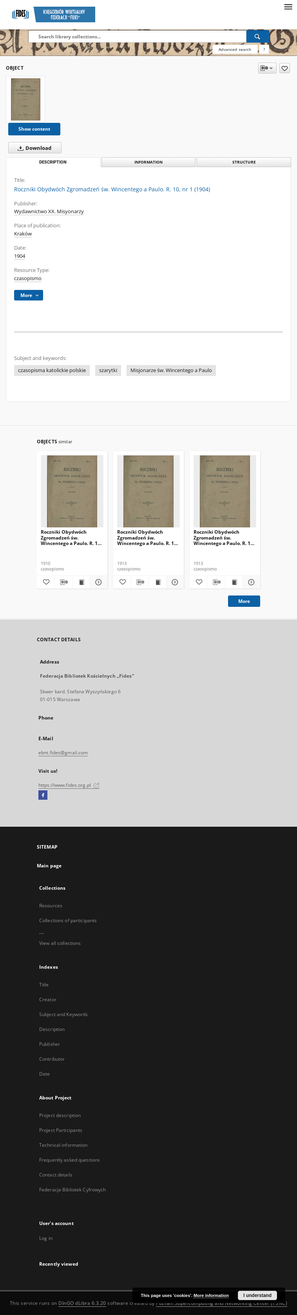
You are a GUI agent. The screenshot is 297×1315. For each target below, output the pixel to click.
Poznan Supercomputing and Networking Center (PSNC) (221, 1303)
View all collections (60, 943)
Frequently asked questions (69, 1160)
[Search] (257, 36)
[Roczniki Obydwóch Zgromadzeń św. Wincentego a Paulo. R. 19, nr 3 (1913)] (148, 491)
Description (52, 1029)
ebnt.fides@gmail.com (63, 752)
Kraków (23, 233)
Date (44, 1073)
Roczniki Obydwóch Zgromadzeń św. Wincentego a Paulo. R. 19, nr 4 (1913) (224, 537)
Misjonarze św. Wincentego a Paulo (171, 370)
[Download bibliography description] (63, 582)
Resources (50, 905)
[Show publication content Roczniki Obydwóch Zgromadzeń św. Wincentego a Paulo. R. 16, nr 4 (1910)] (81, 582)
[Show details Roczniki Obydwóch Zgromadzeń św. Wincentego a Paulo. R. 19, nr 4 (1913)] (250, 582)
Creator (47, 999)
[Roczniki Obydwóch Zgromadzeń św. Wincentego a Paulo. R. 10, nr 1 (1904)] (25, 99)
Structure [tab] (244, 162)
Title (44, 984)
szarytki (108, 370)
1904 (19, 256)
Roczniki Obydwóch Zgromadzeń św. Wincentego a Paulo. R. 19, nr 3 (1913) (147, 537)
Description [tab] (53, 162)
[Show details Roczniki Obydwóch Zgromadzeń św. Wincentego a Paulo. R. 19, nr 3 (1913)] (174, 582)
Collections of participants (68, 920)
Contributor (52, 1059)
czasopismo (28, 278)
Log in (46, 1238)
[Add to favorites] (284, 68)
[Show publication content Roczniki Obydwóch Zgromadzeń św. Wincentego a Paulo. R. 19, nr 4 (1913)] (234, 582)
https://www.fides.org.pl (69, 785)
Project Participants (60, 1130)
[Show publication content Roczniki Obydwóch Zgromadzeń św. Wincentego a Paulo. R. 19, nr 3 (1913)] (157, 582)
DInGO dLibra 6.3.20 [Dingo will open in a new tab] (82, 1303)
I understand (257, 1295)
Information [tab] (148, 162)
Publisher (49, 1044)
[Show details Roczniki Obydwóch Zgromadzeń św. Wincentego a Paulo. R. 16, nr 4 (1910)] (97, 582)
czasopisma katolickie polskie (52, 370)
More (244, 601)
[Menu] (288, 6)
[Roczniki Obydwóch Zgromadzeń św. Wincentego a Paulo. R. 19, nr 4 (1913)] (225, 491)
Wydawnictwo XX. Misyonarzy (49, 211)
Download (32, 148)
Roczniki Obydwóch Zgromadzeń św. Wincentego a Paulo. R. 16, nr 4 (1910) (71, 537)
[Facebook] (42, 795)
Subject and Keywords (63, 1014)
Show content (34, 129)
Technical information (63, 1145)
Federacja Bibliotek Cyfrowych (72, 1189)
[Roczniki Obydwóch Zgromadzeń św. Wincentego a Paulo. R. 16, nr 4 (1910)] (72, 491)
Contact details (55, 1174)
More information (211, 1295)
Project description (60, 1115)
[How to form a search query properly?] (264, 49)
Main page (49, 865)
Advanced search (235, 49)
